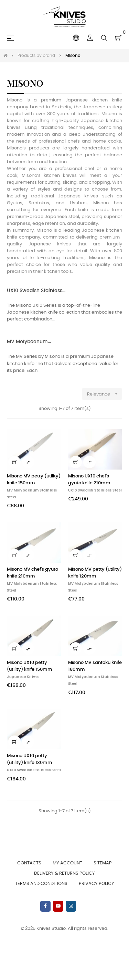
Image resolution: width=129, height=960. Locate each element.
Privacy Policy (96, 884)
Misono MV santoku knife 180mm (95, 666)
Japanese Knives (23, 677)
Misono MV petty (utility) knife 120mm (95, 573)
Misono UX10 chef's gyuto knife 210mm (89, 479)
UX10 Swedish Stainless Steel (95, 490)
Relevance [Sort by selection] (104, 394)
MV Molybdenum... (29, 341)
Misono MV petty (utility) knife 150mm (34, 479)
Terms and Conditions (41, 884)
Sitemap (103, 863)
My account (67, 863)
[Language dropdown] (76, 38)
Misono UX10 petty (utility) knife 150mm (29, 666)
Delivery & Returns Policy (64, 873)
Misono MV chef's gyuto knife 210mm (32, 573)
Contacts (29, 863)
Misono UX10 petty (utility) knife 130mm (29, 759)
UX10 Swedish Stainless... (36, 290)
